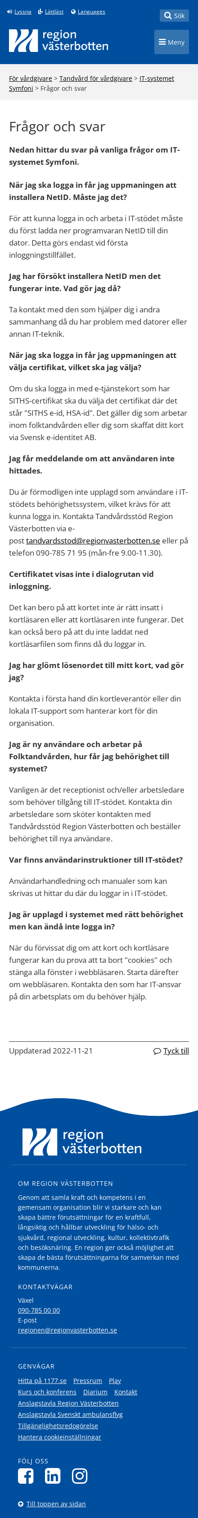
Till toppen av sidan (56, 1503)
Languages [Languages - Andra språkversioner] (91, 11)
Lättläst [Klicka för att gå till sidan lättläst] (54, 11)
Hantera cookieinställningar (59, 1437)
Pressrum (87, 1380)
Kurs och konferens (47, 1392)
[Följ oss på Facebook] (28, 1476)
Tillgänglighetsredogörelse (58, 1425)
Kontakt (125, 1392)
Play (115, 1380)
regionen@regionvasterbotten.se (67, 1330)
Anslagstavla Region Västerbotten (68, 1403)
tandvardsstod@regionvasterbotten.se (93, 540)
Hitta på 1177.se (42, 1380)
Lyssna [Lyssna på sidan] (23, 11)
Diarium (95, 1392)
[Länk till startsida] (58, 40)
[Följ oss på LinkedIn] (55, 1476)
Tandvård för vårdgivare (95, 78)
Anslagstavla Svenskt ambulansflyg (70, 1414)
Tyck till (176, 1050)
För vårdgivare (30, 78)
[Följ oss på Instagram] (82, 1476)
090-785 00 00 (39, 1310)
